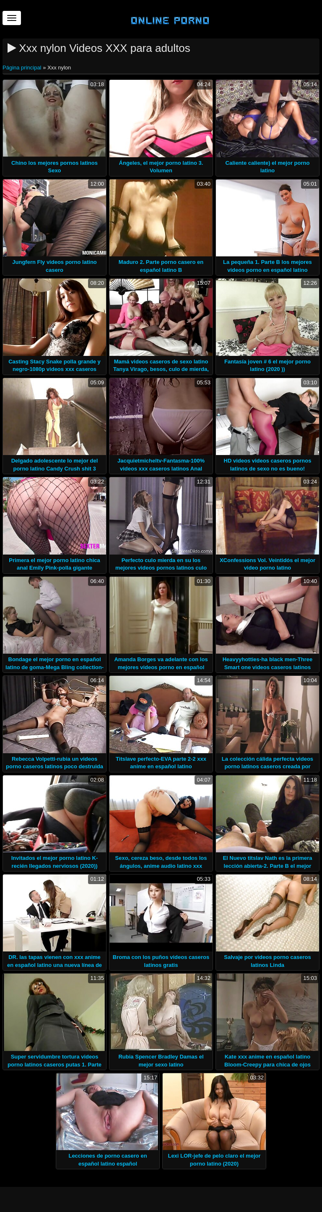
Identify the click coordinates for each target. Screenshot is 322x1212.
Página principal (23, 67)
